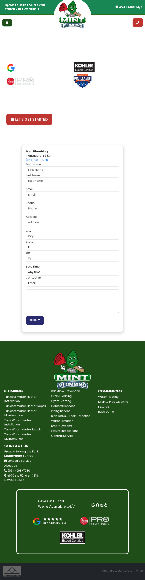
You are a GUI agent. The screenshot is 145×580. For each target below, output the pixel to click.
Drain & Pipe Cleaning (113, 402)
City (28, 231)
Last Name (33, 175)
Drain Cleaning (61, 396)
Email (29, 189)
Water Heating (108, 397)
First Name (33, 164)
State (29, 242)
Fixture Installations (64, 431)
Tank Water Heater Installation (17, 422)
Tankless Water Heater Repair (25, 406)
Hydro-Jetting (61, 401)
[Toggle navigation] (7, 22)
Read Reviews (28, 70)
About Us (10, 466)
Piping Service (61, 411)
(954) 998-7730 (37, 160)
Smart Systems (61, 426)
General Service (62, 436)
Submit (34, 320)
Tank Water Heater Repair (22, 429)
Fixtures (103, 407)
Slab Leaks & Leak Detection (70, 416)
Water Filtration (62, 421)
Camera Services (63, 406)
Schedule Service (17, 461)
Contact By (34, 278)
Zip (28, 253)
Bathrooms (106, 412)
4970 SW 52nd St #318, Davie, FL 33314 (21, 478)
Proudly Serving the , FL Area (21, 453)
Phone (30, 203)
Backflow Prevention (65, 391)
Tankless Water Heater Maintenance (20, 413)
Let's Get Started (29, 119)
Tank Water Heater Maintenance (17, 436)
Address (31, 217)
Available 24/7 (130, 7)
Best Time (33, 267)
